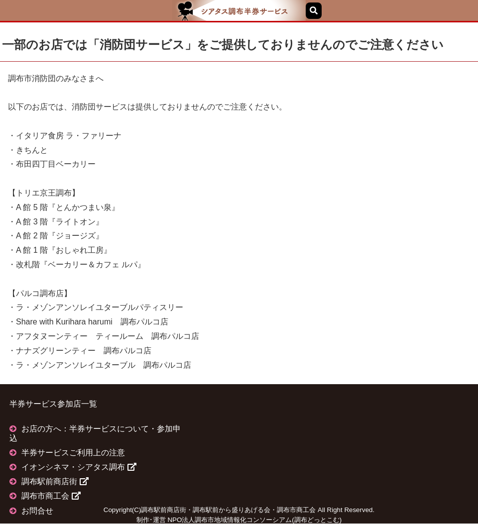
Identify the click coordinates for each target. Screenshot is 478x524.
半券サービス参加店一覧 (53, 404)
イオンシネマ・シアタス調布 (78, 467)
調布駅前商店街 (54, 481)
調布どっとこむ (317, 520)
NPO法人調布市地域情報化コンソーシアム (229, 520)
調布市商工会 (50, 496)
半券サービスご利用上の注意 (73, 452)
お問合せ (37, 511)
